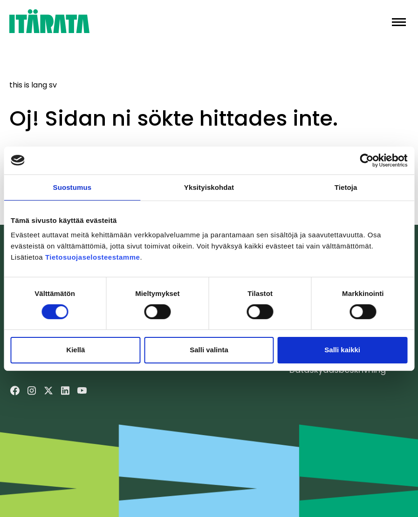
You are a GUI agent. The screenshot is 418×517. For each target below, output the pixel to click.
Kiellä (75, 350)
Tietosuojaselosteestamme (92, 257)
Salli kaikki (342, 350)
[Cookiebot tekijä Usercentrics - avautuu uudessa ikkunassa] (366, 160)
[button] (399, 21)
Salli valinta (209, 350)
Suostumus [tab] (72, 187)
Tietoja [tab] (346, 187)
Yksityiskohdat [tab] (209, 187)
